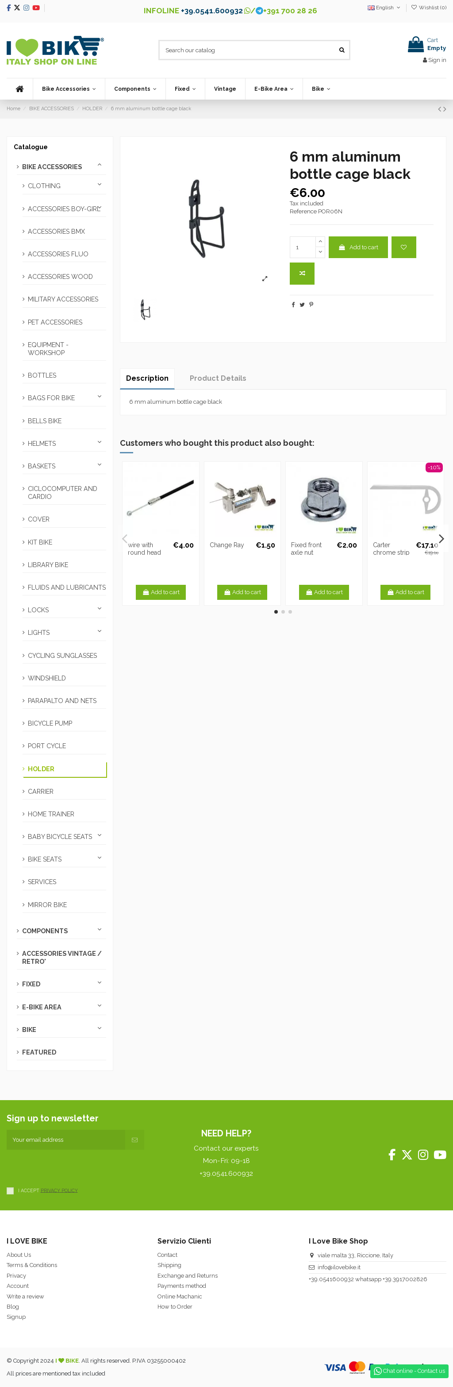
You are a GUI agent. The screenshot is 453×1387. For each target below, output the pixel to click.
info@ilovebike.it (339, 1267)
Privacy (16, 1275)
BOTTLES (42, 375)
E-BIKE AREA (41, 1007)
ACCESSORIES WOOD (60, 276)
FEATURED (39, 1052)
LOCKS (38, 610)
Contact (167, 1255)
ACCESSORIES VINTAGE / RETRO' (62, 957)
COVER (39, 519)
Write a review (25, 1296)
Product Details (218, 378)
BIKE (29, 1029)
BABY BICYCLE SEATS (60, 836)
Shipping (169, 1265)
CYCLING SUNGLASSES (62, 655)
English (385, 7)
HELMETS (42, 443)
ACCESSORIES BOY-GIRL (64, 208)
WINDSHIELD (47, 678)
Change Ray (227, 545)
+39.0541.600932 (212, 10)
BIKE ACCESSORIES (52, 166)
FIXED (31, 984)
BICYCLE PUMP (50, 723)
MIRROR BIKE (47, 904)
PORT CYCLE (47, 746)
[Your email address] (66, 1140)
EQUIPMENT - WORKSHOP (48, 348)
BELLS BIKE (44, 421)
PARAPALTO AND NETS (62, 700)
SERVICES (42, 881)
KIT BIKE (40, 542)
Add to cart (358, 247)
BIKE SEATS (44, 859)
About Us (19, 1255)
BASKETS (41, 466)
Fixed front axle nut (306, 548)
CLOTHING (44, 185)
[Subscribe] (134, 1140)
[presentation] (74, 1167)
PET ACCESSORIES (55, 322)
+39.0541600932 (331, 1279)
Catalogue (31, 147)
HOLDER (41, 769)
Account (18, 1286)
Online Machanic (179, 1296)
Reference (303, 211)
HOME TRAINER (51, 814)
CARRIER (41, 791)
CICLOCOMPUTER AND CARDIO (62, 492)
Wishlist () (428, 7)
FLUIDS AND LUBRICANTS (67, 587)
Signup (16, 1317)
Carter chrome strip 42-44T (391, 552)
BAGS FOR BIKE (51, 398)
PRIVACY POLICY (59, 1190)
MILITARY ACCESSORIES (63, 299)
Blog (13, 1306)
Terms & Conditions (32, 1265)
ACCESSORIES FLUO (58, 254)
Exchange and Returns (187, 1275)
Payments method (181, 1286)
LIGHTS (39, 632)
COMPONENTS (45, 931)
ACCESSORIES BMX (56, 231)
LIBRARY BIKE (48, 564)
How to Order (174, 1306)
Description (147, 378)
